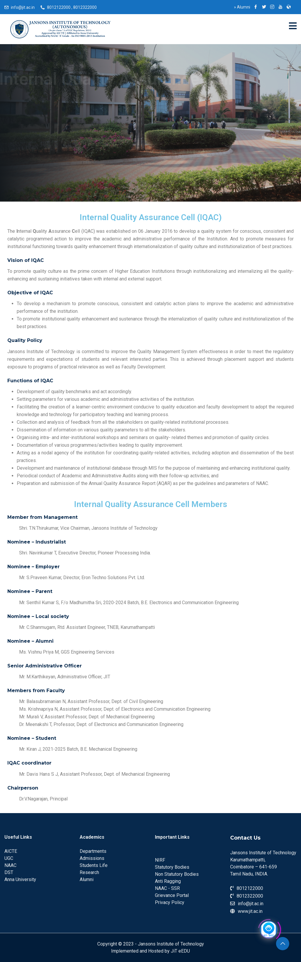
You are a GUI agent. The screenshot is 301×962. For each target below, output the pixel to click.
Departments (93, 851)
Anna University (20, 879)
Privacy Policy (169, 902)
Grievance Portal (172, 895)
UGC (8, 858)
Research (89, 872)
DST (8, 872)
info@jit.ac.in (23, 7)
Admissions (92, 858)
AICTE (10, 851)
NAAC (10, 865)
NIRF (160, 860)
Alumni (242, 7)
